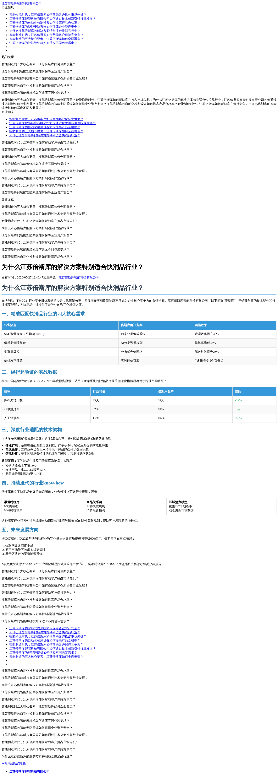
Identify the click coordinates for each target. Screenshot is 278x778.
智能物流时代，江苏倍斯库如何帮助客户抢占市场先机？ (47, 14)
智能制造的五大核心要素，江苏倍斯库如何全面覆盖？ (46, 39)
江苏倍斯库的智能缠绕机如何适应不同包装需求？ (43, 43)
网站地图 (8, 763)
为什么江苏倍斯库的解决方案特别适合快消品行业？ (44, 30)
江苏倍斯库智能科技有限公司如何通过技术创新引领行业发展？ (52, 18)
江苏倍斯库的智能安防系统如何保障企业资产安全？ (44, 26)
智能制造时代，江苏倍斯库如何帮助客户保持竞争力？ (46, 34)
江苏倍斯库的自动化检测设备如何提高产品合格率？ (44, 22)
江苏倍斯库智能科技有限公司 (22, 3)
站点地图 (20, 763)
